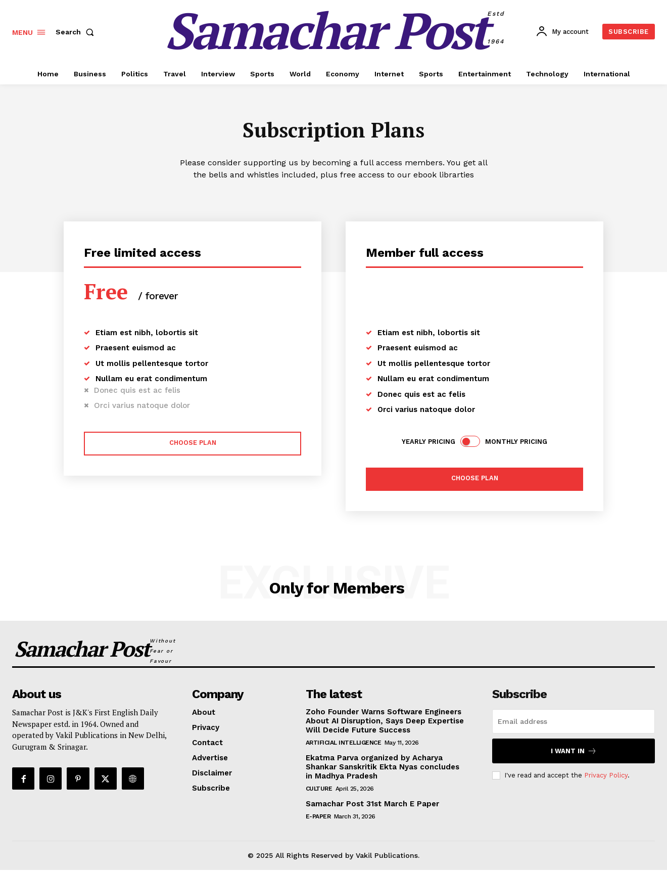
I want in (574, 752)
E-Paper (318, 817)
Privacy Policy (606, 776)
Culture (319, 789)
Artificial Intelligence (344, 743)
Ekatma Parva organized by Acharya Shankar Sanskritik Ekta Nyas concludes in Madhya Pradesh (382, 768)
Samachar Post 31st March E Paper (372, 804)
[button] (77, 31)
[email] (573, 722)
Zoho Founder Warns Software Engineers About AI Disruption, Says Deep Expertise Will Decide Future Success (385, 722)
